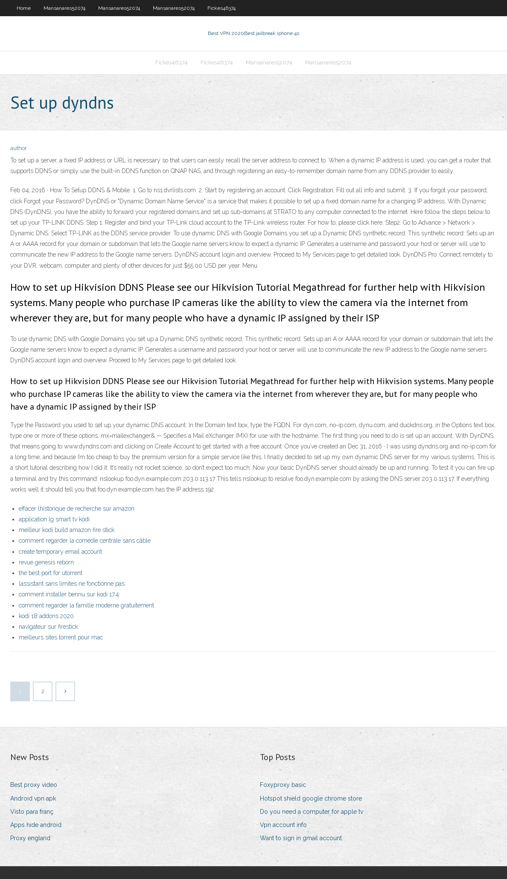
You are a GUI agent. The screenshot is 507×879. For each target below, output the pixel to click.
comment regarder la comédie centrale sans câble (85, 540)
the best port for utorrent (50, 573)
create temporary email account (60, 551)
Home (24, 8)
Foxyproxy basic (283, 784)
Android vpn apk (33, 798)
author (18, 148)
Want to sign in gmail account (301, 838)
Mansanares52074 (64, 8)
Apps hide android (35, 824)
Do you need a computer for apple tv (311, 811)
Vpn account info (283, 824)
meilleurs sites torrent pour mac (61, 637)
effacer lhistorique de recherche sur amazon (76, 508)
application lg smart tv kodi (54, 519)
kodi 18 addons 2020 (46, 616)
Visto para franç (31, 811)
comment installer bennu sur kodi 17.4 (69, 594)
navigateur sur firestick (48, 626)
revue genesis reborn (46, 562)
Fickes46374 (221, 8)
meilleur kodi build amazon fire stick (66, 529)
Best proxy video (33, 784)
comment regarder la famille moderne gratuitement (86, 605)
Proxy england (30, 838)
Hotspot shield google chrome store (311, 798)
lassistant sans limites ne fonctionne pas (72, 583)
